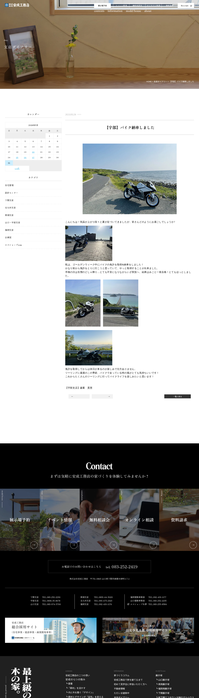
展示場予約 (102, 5)
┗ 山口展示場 (162, 679)
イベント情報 (121, 5)
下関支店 (9, 200)
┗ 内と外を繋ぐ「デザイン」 (80, 692)
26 (25, 157)
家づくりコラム (121, 675)
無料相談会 (137, 5)
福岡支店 (9, 230)
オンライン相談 (153, 5)
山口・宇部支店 (12, 222)
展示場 (159, 675)
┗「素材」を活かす (75, 687)
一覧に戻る (177, 396)
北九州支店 (10, 207)
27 (33, 157)
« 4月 (17, 168)
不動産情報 (119, 688)
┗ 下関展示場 (162, 692)
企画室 (8, 237)
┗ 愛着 (69, 683)
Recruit (184, 5)
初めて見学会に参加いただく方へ (130, 684)
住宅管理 (9, 185)
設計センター (11, 192)
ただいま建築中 (121, 692)
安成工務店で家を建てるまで (128, 679)
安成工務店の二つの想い (78, 675)
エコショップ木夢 (138, 604)
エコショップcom (13, 244)
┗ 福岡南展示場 (164, 688)
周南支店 (9, 215)
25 (17, 157)
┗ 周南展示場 (162, 684)
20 (33, 152)
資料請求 (170, 5)
